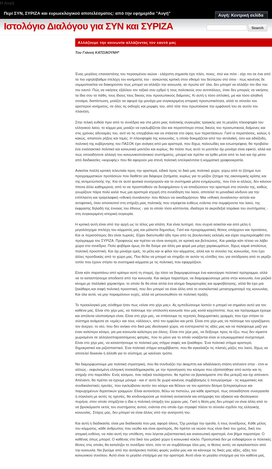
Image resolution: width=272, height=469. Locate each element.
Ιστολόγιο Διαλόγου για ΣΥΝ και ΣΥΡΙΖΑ (88, 26)
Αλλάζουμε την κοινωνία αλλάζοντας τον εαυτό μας (127, 42)
